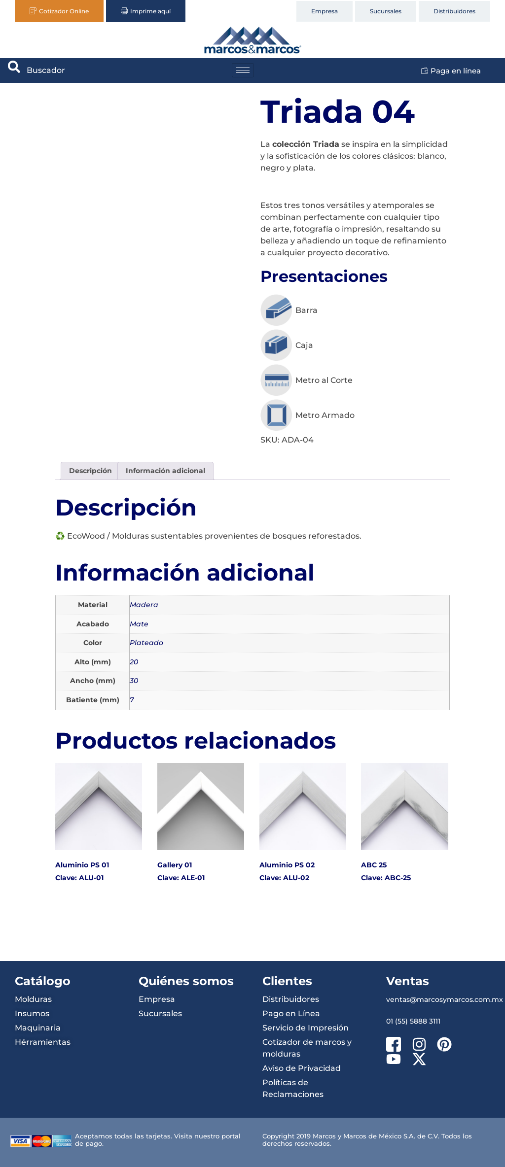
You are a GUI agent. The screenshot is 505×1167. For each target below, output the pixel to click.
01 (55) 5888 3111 (413, 1021)
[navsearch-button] (14, 70)
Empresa (324, 11)
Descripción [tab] (90, 470)
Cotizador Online (59, 11)
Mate (139, 623)
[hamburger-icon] (243, 70)
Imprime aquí (146, 11)
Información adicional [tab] (165, 470)
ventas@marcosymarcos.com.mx (444, 999)
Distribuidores (454, 11)
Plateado (146, 642)
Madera (144, 604)
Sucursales (385, 11)
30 (134, 680)
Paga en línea (451, 70)
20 (134, 661)
